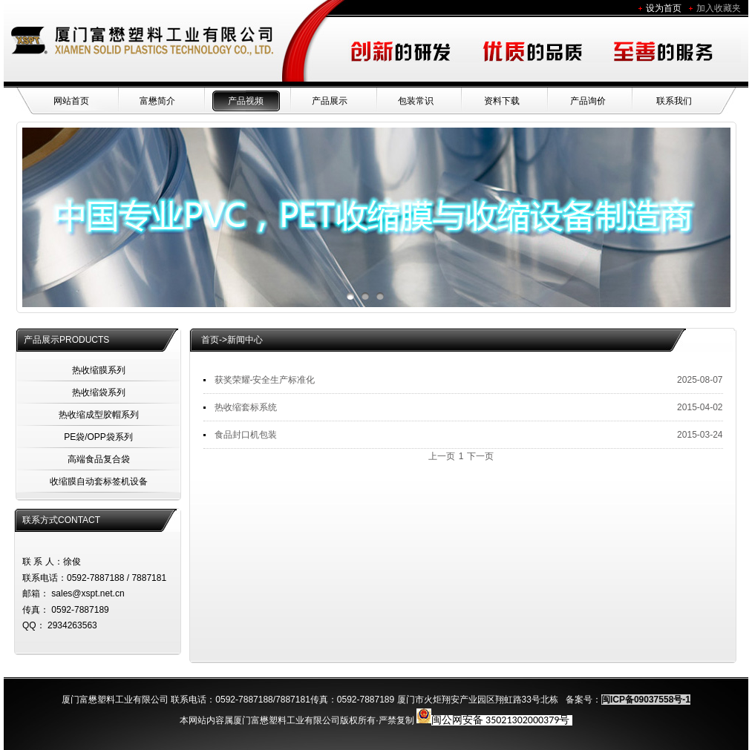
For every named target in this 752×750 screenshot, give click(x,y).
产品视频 (246, 101)
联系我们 (674, 101)
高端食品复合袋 (99, 459)
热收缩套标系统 (246, 407)
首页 (210, 340)
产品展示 (329, 101)
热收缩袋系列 (98, 392)
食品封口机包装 (246, 435)
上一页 (441, 456)
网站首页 (71, 101)
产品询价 (588, 101)
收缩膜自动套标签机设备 (99, 481)
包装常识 (416, 101)
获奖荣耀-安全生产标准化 (265, 380)
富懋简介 (157, 101)
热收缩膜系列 (98, 370)
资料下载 (502, 101)
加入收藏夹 (718, 8)
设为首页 (663, 8)
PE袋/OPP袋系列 (98, 437)
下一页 (480, 456)
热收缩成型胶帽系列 (99, 414)
